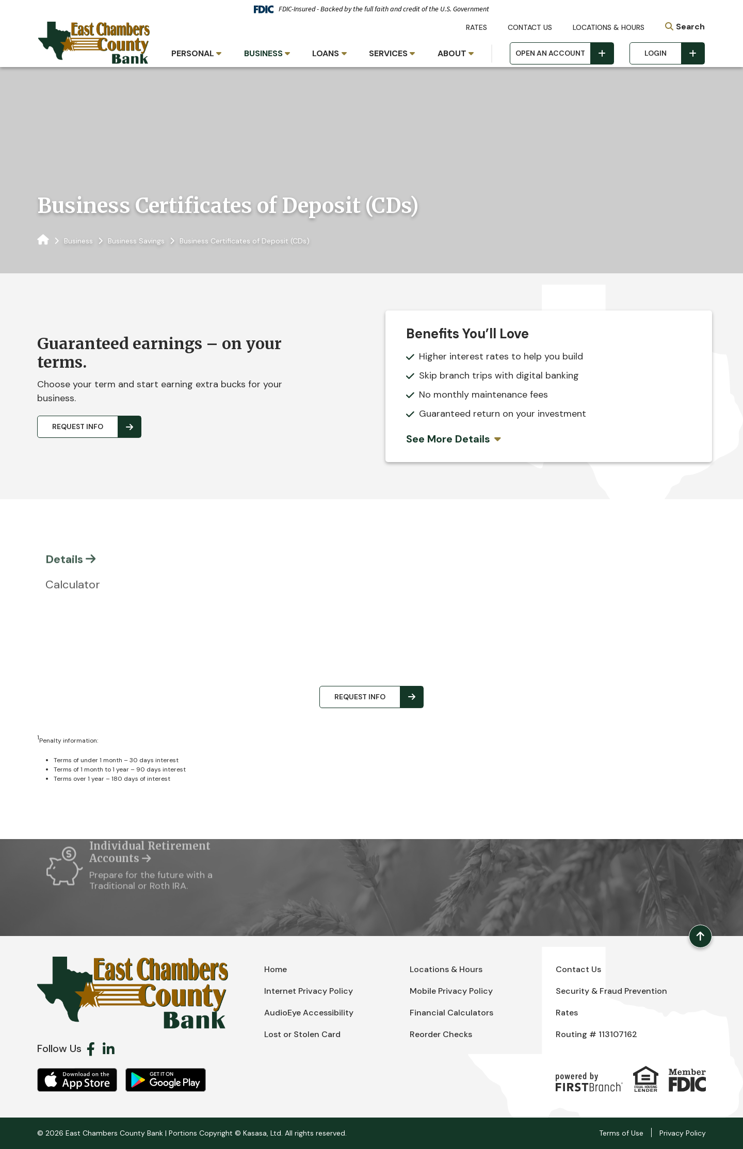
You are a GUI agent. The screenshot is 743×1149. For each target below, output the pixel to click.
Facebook (91, 1049)
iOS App (77, 1080)
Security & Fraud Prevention (611, 991)
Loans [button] (325, 53)
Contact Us (530, 27)
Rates (476, 27)
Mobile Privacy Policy (451, 991)
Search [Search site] (690, 26)
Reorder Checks (441, 1034)
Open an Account (550, 53)
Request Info (77, 426)
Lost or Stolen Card (302, 1034)
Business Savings (136, 240)
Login (655, 53)
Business (78, 240)
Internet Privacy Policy (308, 991)
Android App (165, 1080)
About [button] (452, 53)
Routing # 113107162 (596, 1034)
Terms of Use (621, 1133)
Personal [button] (192, 53)
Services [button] (388, 53)
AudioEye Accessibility (308, 1012)
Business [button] (263, 53)
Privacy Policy (682, 1133)
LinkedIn (109, 1049)
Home (275, 969)
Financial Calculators (451, 1012)
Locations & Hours (608, 27)
